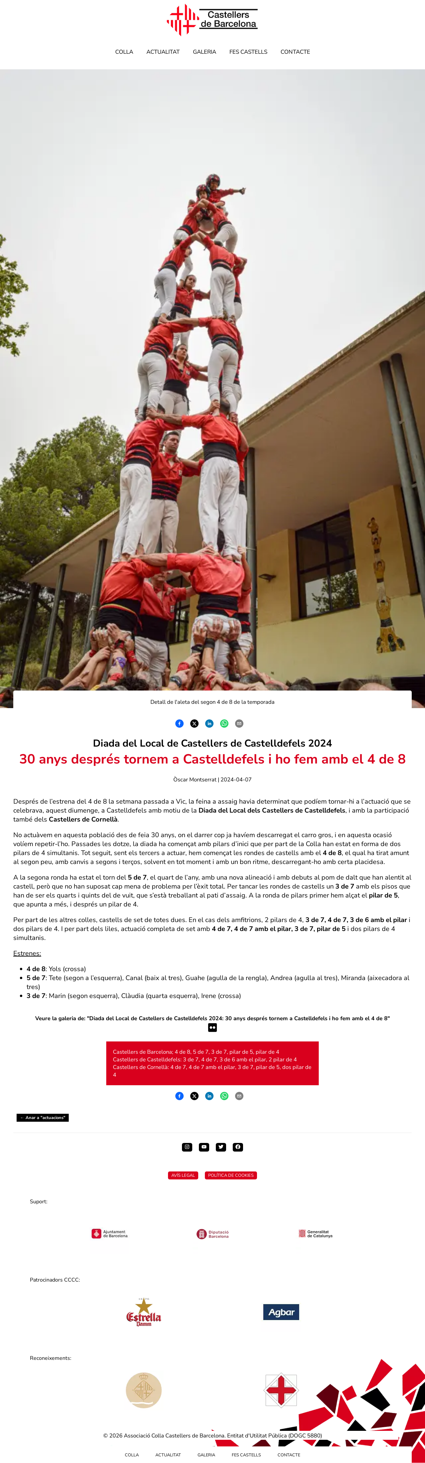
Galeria (204, 52)
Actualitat (163, 52)
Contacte (295, 52)
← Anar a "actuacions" (42, 1118)
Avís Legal (183, 1175)
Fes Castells (248, 52)
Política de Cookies (231, 1175)
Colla (124, 52)
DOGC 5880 (305, 1435)
